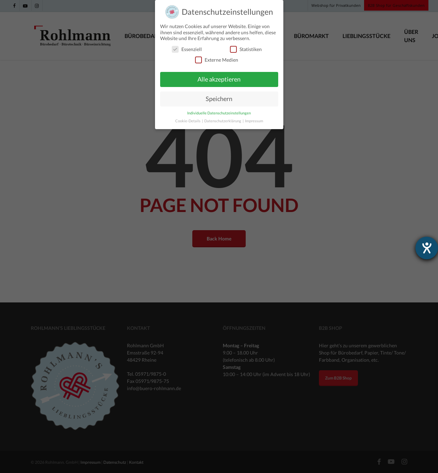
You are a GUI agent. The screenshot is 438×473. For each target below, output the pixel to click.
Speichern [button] (219, 98)
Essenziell (187, 49)
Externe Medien (216, 60)
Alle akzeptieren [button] (219, 79)
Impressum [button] (254, 121)
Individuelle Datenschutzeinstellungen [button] (219, 113)
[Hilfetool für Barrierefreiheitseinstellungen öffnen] (426, 248)
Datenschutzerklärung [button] (223, 121)
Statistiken (246, 49)
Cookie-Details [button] (188, 121)
